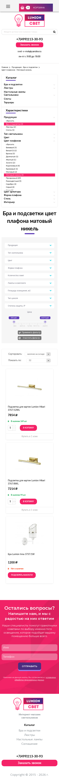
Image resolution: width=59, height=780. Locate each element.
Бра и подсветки (29, 730)
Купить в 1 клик (30, 436)
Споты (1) (10, 130)
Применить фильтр (31, 332)
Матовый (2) (11, 172)
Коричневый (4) (13, 166)
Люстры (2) (11, 127)
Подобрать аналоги (22, 575)
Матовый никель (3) (14, 175)
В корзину (28, 428)
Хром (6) (9, 190)
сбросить (10, 121)
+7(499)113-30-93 (29, 39)
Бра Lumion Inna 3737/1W (21, 554)
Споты (7, 99)
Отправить (29, 666)
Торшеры (9, 103)
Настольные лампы (14, 92)
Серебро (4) (11, 184)
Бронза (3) (10, 154)
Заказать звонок (29, 44)
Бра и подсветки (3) (14, 124)
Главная (5, 67)
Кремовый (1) (12, 169)
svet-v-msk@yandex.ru (29, 51)
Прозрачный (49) (13, 178)
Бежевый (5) (11, 148)
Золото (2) (10, 163)
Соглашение (29, 744)
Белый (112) (11, 151)
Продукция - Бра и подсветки (25, 67)
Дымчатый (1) (12, 157)
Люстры (29, 735)
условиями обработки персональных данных (35, 678)
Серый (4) (10, 187)
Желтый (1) (11, 160)
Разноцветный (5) (13, 181)
